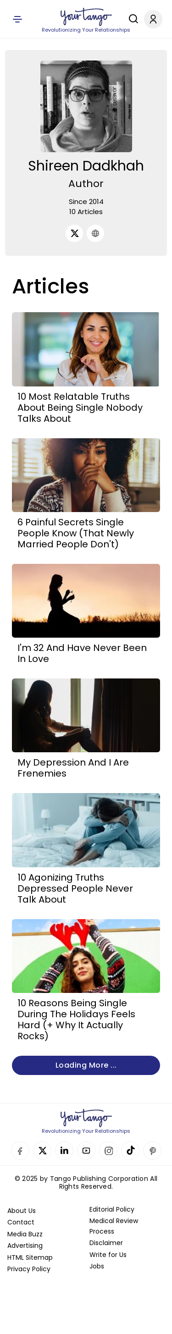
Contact (20, 1222)
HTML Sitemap (30, 1257)
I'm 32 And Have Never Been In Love (82, 653)
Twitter (42, 1150)
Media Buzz (25, 1234)
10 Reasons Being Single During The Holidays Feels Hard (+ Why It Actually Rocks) (76, 1020)
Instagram (108, 1150)
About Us (21, 1210)
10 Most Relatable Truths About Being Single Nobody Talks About (80, 407)
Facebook (20, 1150)
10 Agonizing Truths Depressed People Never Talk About (75, 888)
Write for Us (108, 1254)
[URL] (95, 233)
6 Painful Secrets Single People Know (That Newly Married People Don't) (75, 533)
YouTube (86, 1150)
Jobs (96, 1266)
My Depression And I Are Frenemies (73, 768)
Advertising (25, 1245)
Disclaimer (106, 1242)
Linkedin (64, 1150)
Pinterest (152, 1150)
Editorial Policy (111, 1209)
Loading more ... (86, 1065)
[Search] (131, 19)
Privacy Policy (28, 1268)
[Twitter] (74, 233)
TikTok (130, 1150)
